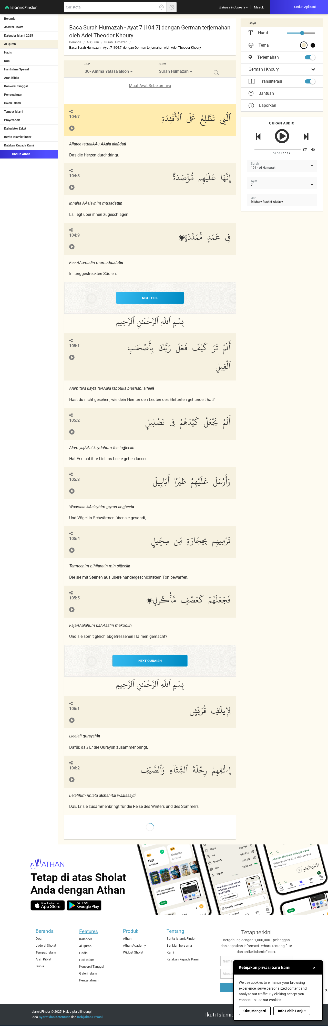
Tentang (175, 931)
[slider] (302, 33)
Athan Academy (134, 945)
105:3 (74, 479)
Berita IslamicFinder (17, 137)
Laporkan (262, 105)
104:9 (74, 235)
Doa (6, 61)
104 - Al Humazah (263, 168)
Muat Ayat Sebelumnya (150, 85)
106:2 (74, 767)
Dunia (40, 965)
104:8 (74, 175)
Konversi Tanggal (16, 86)
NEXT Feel (150, 298)
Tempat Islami (13, 111)
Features (88, 931)
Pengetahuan (13, 95)
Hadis (8, 52)
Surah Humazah (115, 42)
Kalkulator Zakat (15, 128)
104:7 (74, 116)
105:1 (74, 345)
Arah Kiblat (11, 78)
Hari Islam (86, 959)
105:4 (74, 538)
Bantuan (261, 93)
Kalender (85, 938)
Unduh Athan (17, 154)
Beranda (9, 18)
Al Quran (10, 44)
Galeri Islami (12, 103)
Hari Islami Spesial (16, 69)
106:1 (74, 708)
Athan (127, 938)
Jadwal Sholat (13, 27)
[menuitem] (233, 7)
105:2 (74, 419)
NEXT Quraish (150, 660)
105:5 (74, 597)
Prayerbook (12, 120)
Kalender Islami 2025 (18, 35)
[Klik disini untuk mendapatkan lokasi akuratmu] (161, 7)
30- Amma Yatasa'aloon (107, 71)
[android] (84, 905)
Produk (130, 931)
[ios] (47, 905)
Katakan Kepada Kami (19, 145)
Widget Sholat (133, 952)
